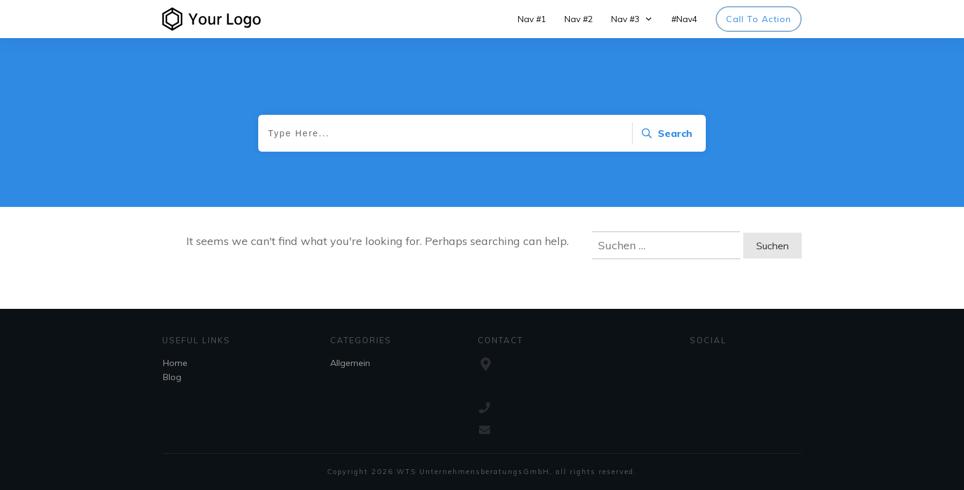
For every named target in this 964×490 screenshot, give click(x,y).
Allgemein (350, 362)
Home (175, 362)
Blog (172, 377)
